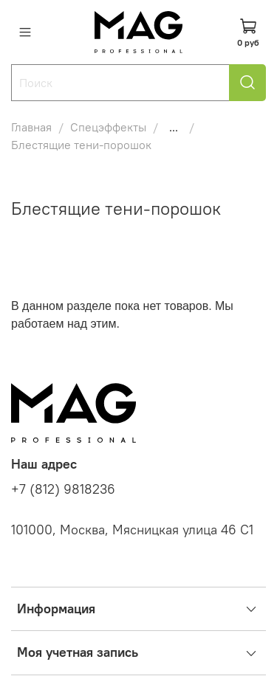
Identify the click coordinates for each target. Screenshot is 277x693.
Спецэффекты (108, 127)
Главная (31, 127)
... (173, 127)
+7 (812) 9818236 (63, 489)
